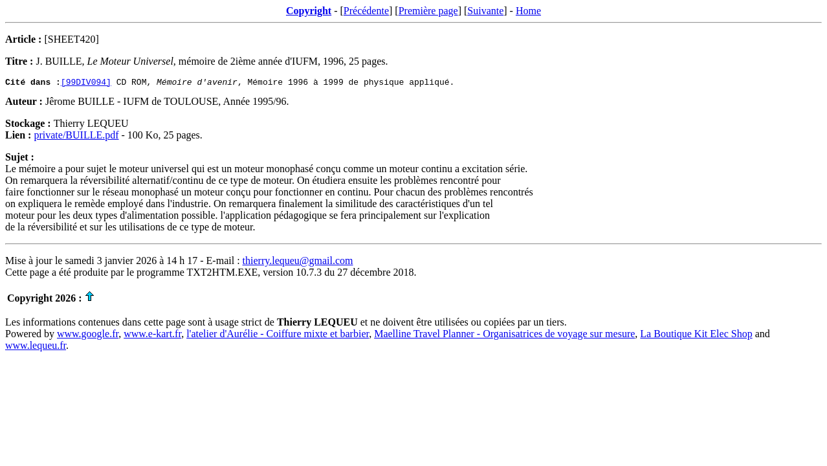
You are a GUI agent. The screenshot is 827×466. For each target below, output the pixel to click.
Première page (428, 10)
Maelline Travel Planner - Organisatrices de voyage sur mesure (504, 335)
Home (528, 10)
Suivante (485, 10)
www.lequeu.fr (35, 347)
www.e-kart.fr (152, 335)
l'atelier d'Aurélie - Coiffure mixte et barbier (277, 335)
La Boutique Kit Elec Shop (696, 335)
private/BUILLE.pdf (76, 136)
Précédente (366, 10)
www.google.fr (87, 335)
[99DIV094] (86, 83)
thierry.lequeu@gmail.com (298, 262)
